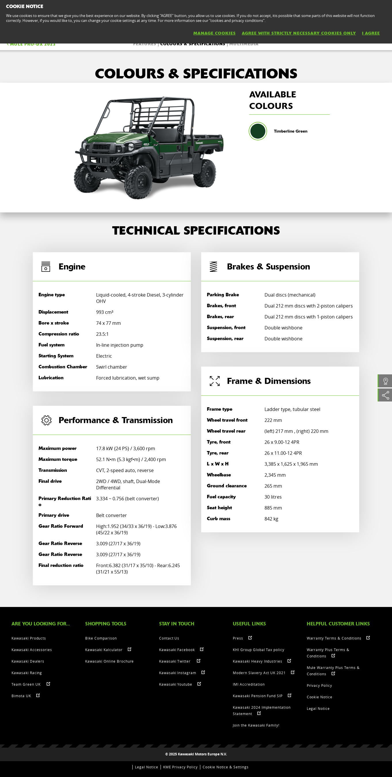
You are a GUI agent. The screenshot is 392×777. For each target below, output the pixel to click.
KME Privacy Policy (180, 767)
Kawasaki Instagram (177, 672)
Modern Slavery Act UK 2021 (259, 672)
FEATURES (144, 43)
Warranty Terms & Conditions (334, 638)
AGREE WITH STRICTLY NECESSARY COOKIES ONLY (299, 33)
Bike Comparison (101, 638)
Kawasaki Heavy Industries (257, 661)
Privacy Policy (319, 685)
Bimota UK (21, 695)
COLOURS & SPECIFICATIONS (192, 43)
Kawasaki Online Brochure (109, 661)
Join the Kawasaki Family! (256, 725)
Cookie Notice (319, 697)
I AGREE (371, 33)
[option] (148, 147)
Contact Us (169, 638)
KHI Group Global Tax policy (258, 649)
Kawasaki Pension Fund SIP (258, 695)
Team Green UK (26, 684)
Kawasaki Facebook (177, 649)
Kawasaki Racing (27, 672)
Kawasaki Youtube (175, 684)
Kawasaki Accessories (32, 649)
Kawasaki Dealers (28, 661)
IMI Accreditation (248, 684)
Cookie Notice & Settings (226, 767)
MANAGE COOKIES (214, 33)
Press (238, 638)
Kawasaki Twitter (175, 661)
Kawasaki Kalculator (103, 649)
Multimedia (244, 43)
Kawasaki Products (29, 638)
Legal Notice (318, 708)
